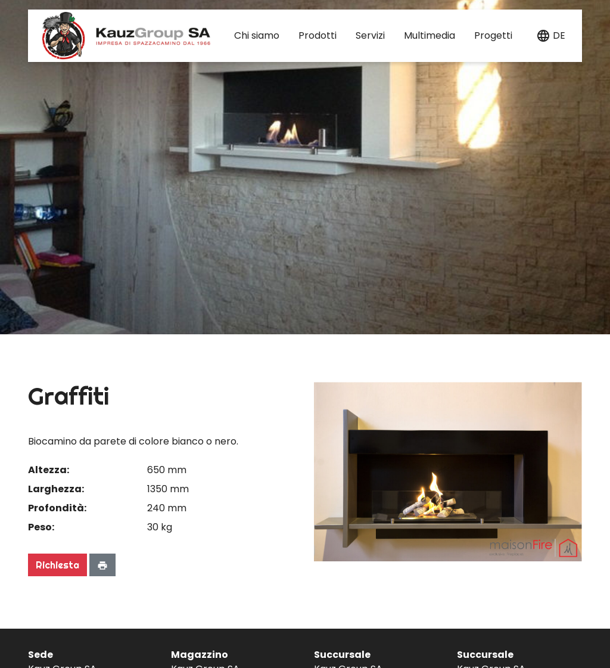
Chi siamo (256, 35)
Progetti (493, 35)
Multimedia (429, 35)
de (559, 35)
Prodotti (317, 35)
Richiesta (57, 565)
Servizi (370, 35)
